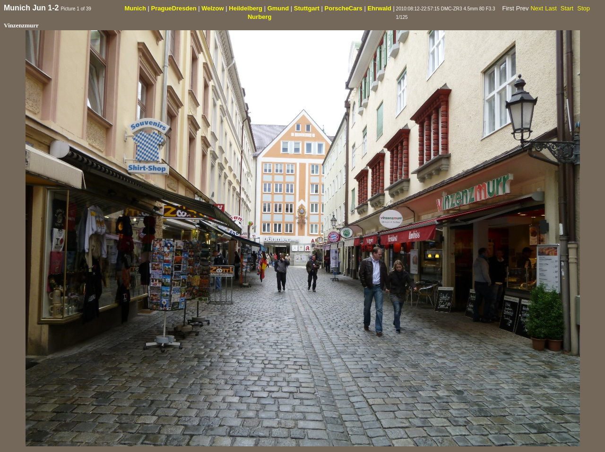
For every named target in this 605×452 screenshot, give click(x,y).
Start (567, 8)
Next (536, 8)
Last (551, 8)
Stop (583, 8)
